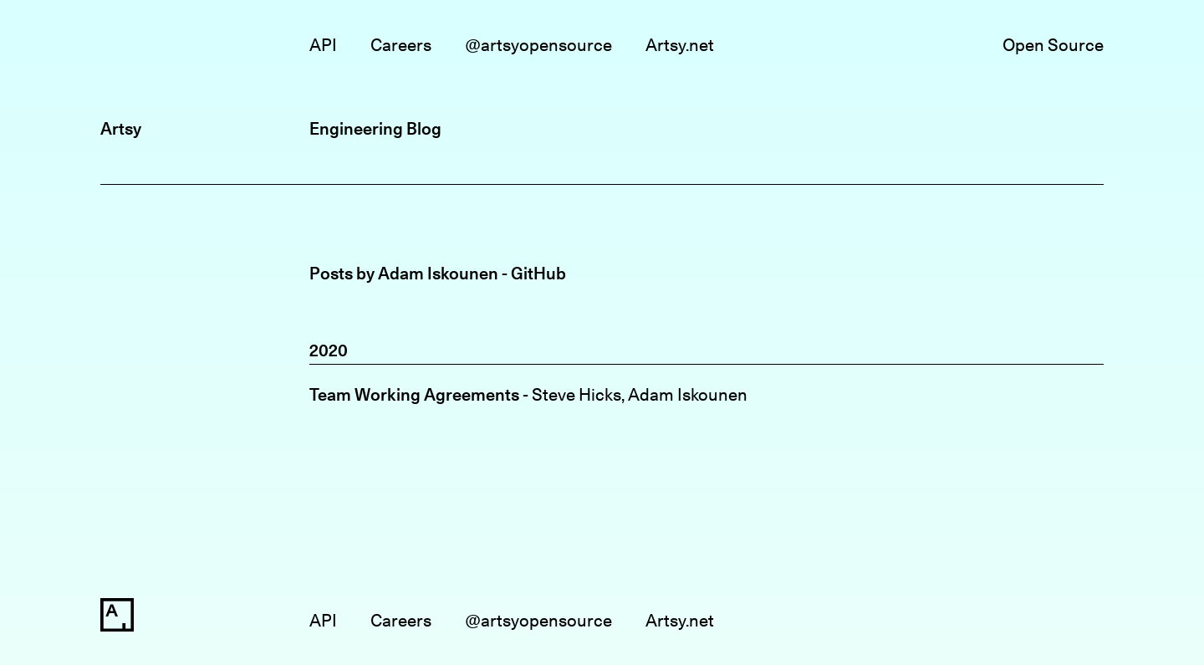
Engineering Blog (375, 128)
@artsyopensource (538, 44)
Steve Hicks (576, 394)
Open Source (1053, 44)
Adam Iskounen (687, 394)
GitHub (538, 273)
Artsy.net (679, 44)
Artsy (120, 128)
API (323, 44)
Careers (400, 44)
